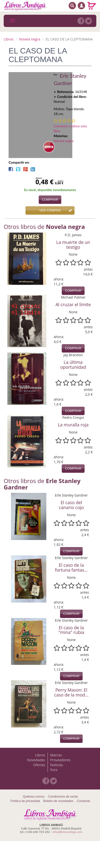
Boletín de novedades (58, 801)
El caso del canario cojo (71, 504)
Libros (8, 39)
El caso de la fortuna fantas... (71, 567)
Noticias (56, 764)
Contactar (83, 801)
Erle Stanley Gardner (70, 79)
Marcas (56, 755)
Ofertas (39, 764)
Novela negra (29, 39)
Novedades (36, 760)
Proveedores (60, 760)
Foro (54, 769)
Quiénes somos (33, 796)
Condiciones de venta (63, 796)
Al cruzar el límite (73, 304)
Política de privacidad (25, 801)
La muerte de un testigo (73, 244)
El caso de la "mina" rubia (71, 630)
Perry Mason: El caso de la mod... (71, 692)
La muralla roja (73, 425)
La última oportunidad (73, 364)
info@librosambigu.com (67, 832)
